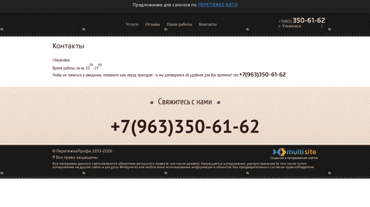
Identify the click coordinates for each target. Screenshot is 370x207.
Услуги (132, 24)
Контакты (208, 24)
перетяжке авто (218, 4)
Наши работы (179, 24)
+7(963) (302, 20)
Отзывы (152, 24)
